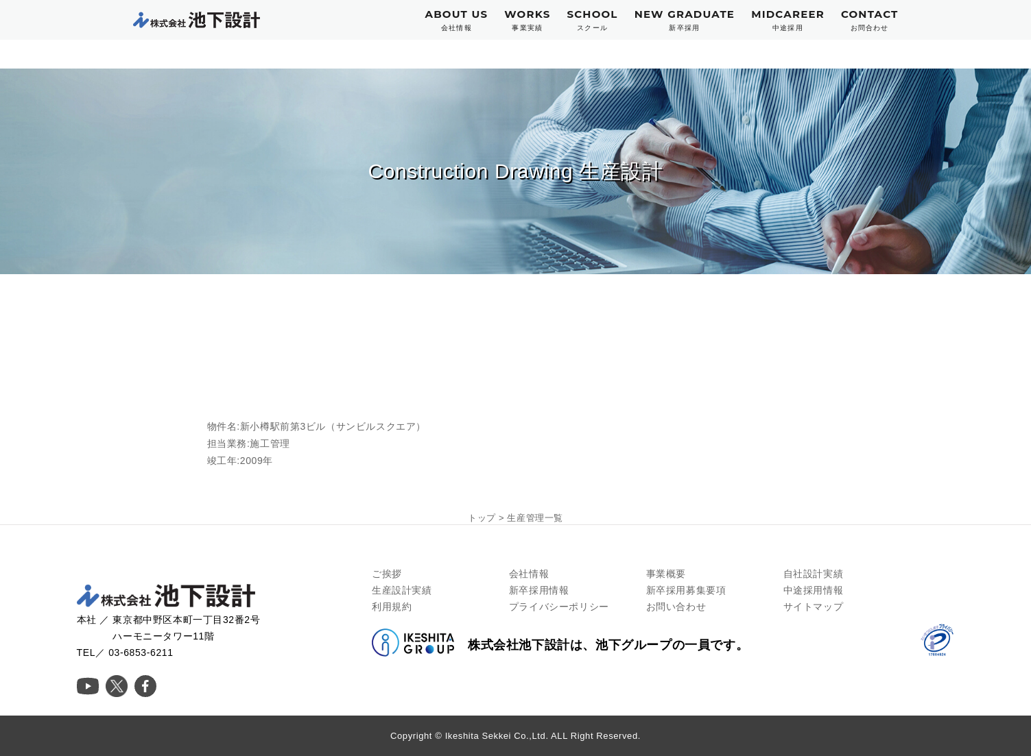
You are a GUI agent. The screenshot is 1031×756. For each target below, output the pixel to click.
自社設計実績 (813, 573)
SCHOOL (592, 20)
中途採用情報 (813, 590)
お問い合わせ (676, 606)
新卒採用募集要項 (686, 590)
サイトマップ (813, 606)
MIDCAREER (788, 20)
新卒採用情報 (539, 590)
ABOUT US (456, 20)
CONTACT (870, 20)
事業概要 (666, 573)
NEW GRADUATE (685, 20)
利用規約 (392, 606)
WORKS (527, 20)
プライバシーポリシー (559, 606)
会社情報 (529, 573)
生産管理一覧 (535, 518)
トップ (482, 518)
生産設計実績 (402, 590)
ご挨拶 (387, 573)
